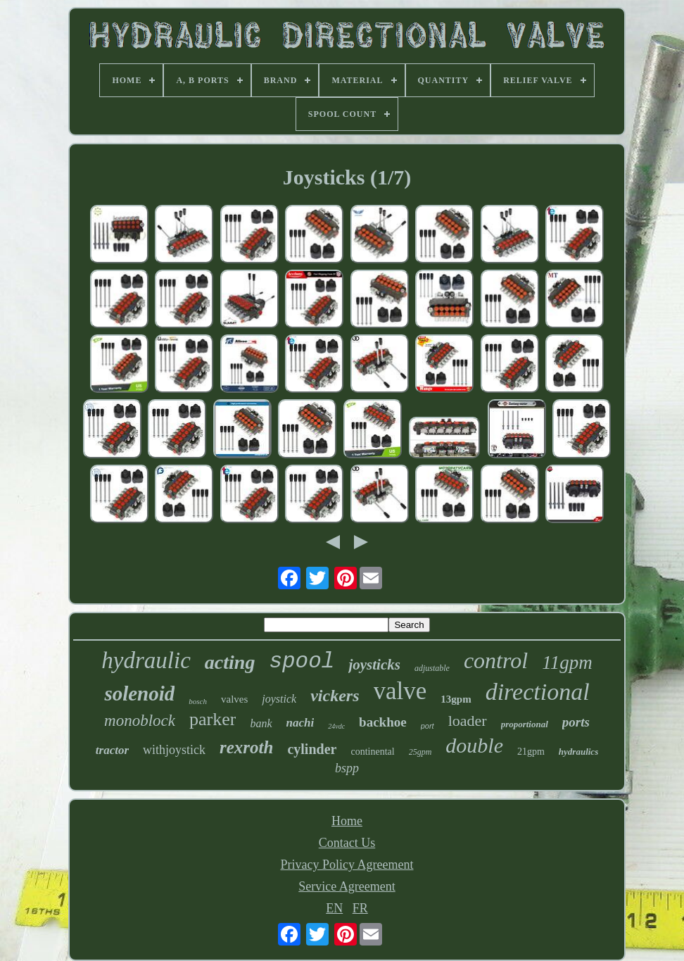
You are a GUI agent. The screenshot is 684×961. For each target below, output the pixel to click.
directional (538, 692)
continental (372, 751)
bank (261, 723)
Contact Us (347, 843)
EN (334, 908)
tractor (112, 750)
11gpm (567, 662)
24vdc (336, 726)
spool (301, 661)
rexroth (246, 747)
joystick (279, 699)
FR (360, 908)
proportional (524, 724)
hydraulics (578, 751)
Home (346, 821)
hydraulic (145, 660)
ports (576, 722)
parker (212, 719)
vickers (334, 695)
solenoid (139, 693)
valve (400, 691)
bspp (347, 768)
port (427, 726)
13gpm (456, 699)
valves (234, 699)
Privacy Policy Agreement (347, 865)
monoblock (139, 720)
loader (467, 720)
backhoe (383, 722)
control (496, 660)
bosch (198, 701)
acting (230, 662)
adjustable (432, 668)
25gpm (420, 752)
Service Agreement (346, 886)
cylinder (311, 749)
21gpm (531, 751)
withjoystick (174, 750)
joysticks (374, 664)
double (474, 745)
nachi (300, 722)
